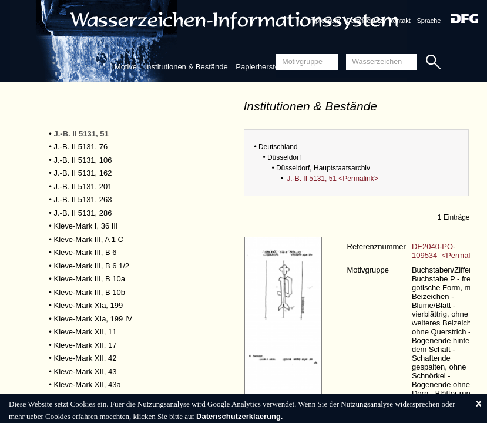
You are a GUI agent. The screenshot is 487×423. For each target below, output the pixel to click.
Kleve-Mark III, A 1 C (89, 239)
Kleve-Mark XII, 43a (87, 384)
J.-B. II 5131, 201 (83, 186)
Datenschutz (364, 20)
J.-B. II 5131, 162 (83, 173)
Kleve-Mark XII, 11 (85, 331)
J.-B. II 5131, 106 (83, 160)
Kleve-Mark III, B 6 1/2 (92, 265)
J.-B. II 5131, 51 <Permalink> (332, 178)
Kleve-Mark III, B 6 (85, 252)
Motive (126, 66)
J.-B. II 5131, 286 (83, 213)
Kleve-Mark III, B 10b (89, 292)
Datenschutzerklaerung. (239, 416)
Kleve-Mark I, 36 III (86, 225)
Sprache (429, 20)
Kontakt (400, 20)
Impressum (324, 20)
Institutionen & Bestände (186, 66)
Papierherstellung (265, 66)
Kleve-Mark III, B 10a (89, 278)
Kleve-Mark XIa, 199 (88, 305)
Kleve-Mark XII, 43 (85, 371)
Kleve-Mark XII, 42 (85, 358)
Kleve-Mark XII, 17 (85, 345)
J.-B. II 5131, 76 (81, 146)
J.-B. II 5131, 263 (83, 199)
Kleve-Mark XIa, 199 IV (93, 318)
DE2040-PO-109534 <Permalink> (448, 251)
